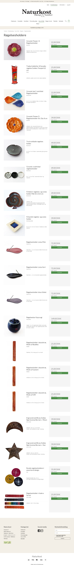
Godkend (62, 538)
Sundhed (23, 533)
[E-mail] (62, 532)
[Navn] (62, 530)
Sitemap (5, 538)
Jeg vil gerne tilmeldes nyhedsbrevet (61, 536)
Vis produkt (59, 46)
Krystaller (23, 531)
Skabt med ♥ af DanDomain (37, 564)
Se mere (23, 538)
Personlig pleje (24, 535)
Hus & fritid (23, 536)
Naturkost (37, 556)
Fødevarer (23, 529)
